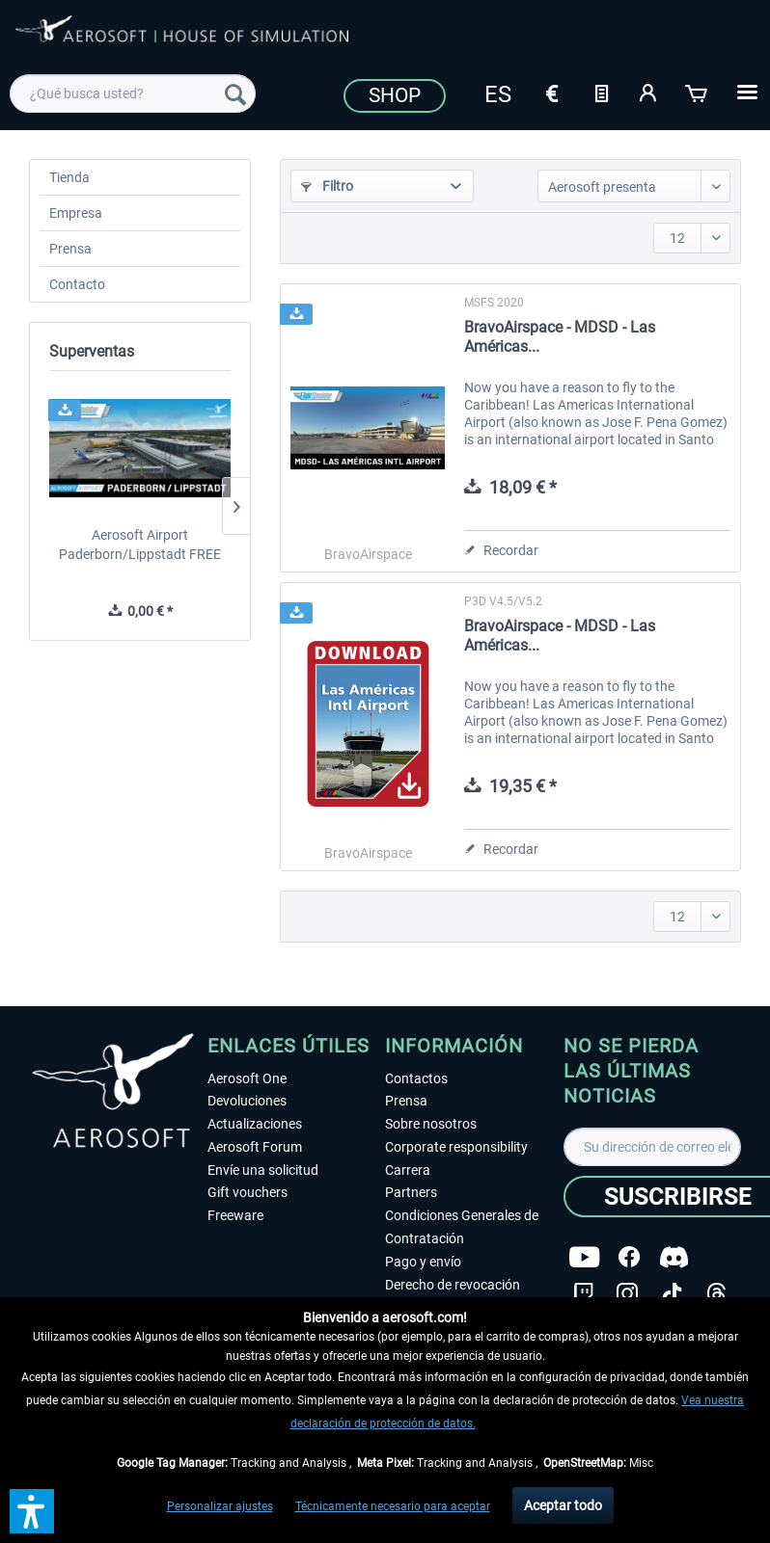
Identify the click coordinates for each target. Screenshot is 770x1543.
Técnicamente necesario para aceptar (392, 1506)
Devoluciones (247, 1100)
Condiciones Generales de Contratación (461, 1227)
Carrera (407, 1170)
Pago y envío (423, 1261)
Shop (395, 95)
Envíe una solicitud (262, 1170)
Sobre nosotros (431, 1123)
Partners (411, 1192)
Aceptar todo (563, 1505)
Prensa (70, 248)
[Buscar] (235, 93)
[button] (32, 1511)
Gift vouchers (247, 1192)
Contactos (416, 1078)
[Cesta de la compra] (697, 91)
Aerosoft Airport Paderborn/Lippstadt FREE (140, 544)
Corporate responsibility (456, 1147)
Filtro (327, 186)
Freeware (235, 1215)
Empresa (75, 213)
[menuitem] (133, 93)
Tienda (69, 177)
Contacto (77, 284)
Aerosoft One (247, 1078)
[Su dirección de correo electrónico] (653, 1147)
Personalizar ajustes (220, 1506)
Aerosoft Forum (254, 1147)
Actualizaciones (254, 1123)
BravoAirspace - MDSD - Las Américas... (559, 337)
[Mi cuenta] (649, 91)
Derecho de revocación (452, 1284)
